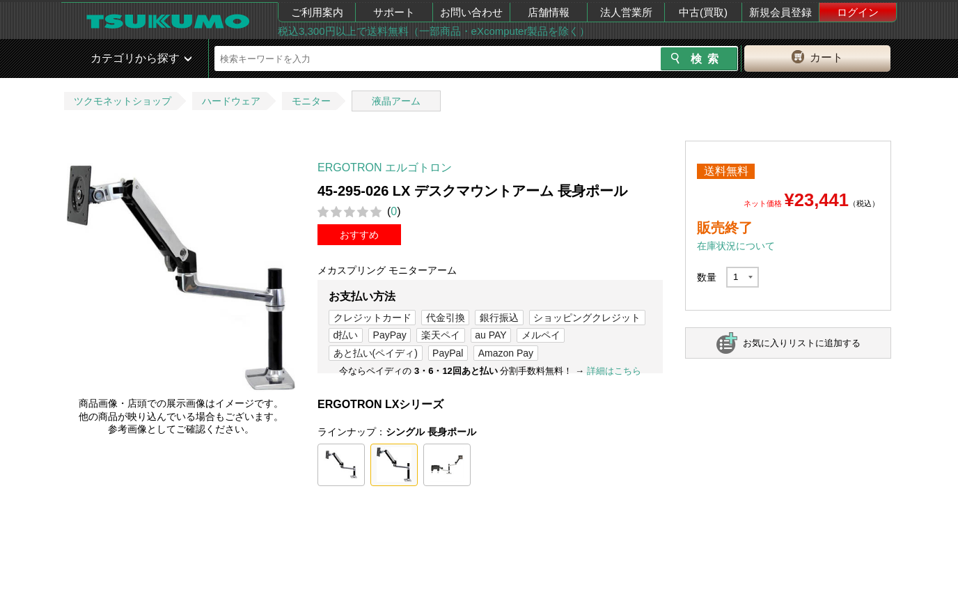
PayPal (447, 353)
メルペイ (540, 335)
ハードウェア (231, 101)
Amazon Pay (505, 353)
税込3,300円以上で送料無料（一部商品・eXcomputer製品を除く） (434, 31)
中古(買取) (703, 12)
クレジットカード (372, 317)
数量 (706, 277)
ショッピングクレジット (587, 317)
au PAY (490, 335)
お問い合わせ (471, 12)
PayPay (390, 335)
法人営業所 (626, 12)
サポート (394, 12)
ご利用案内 (317, 12)
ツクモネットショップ (122, 101)
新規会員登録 (780, 12)
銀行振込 (499, 317)
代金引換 (445, 317)
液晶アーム (396, 101)
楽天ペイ (440, 335)
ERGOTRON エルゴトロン (384, 167)
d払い (346, 335)
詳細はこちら (614, 371)
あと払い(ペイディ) (375, 353)
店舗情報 (549, 12)
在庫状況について (736, 245)
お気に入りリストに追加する (802, 343)
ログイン (858, 12)
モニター (311, 101)
